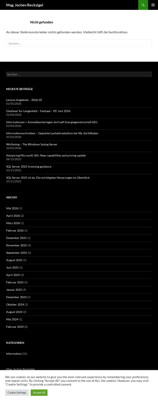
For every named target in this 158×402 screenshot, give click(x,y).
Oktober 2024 (15, 304)
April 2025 (13, 275)
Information (14, 353)
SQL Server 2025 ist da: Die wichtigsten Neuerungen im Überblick (48, 177)
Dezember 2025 (16, 238)
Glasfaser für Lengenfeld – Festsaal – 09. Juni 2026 (38, 111)
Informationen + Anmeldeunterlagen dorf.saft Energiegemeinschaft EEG (52, 122)
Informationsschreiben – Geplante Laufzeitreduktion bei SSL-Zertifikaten (52, 133)
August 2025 (14, 260)
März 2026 (13, 223)
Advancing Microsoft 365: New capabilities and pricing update (46, 155)
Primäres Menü (153, 5)
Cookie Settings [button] (17, 392)
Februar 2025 (15, 282)
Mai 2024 (12, 319)
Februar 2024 (15, 326)
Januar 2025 (14, 289)
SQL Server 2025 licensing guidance (28, 166)
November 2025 (16, 245)
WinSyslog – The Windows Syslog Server (31, 144)
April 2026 (13, 215)
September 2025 (16, 252)
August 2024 (14, 312)
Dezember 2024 (16, 297)
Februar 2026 (15, 230)
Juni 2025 (12, 267)
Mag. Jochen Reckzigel (24, 5)
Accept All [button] (39, 392)
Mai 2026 (12, 208)
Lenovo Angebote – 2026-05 (24, 100)
